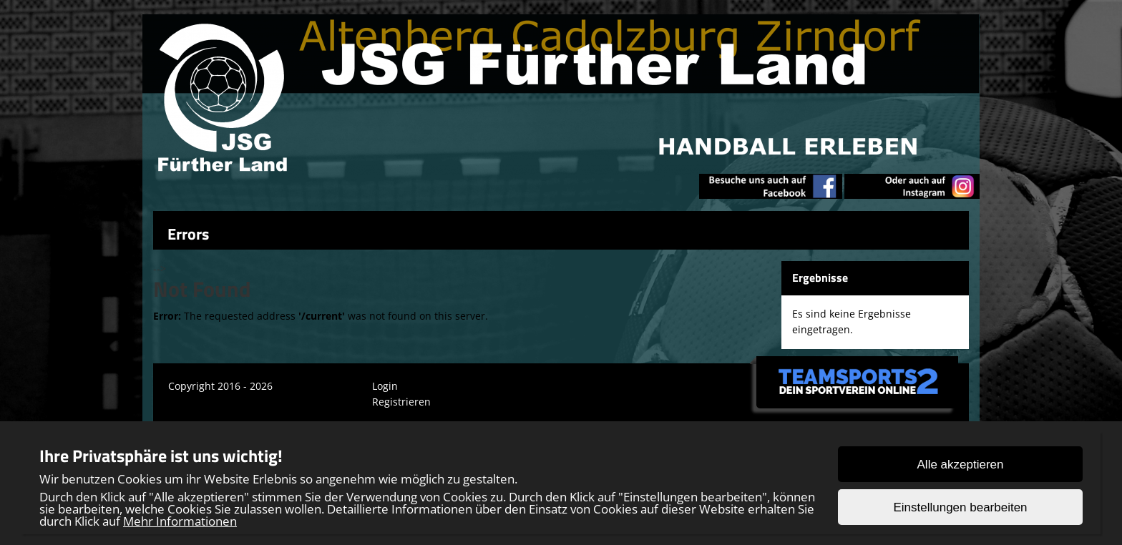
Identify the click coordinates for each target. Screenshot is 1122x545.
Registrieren (401, 401)
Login (385, 386)
